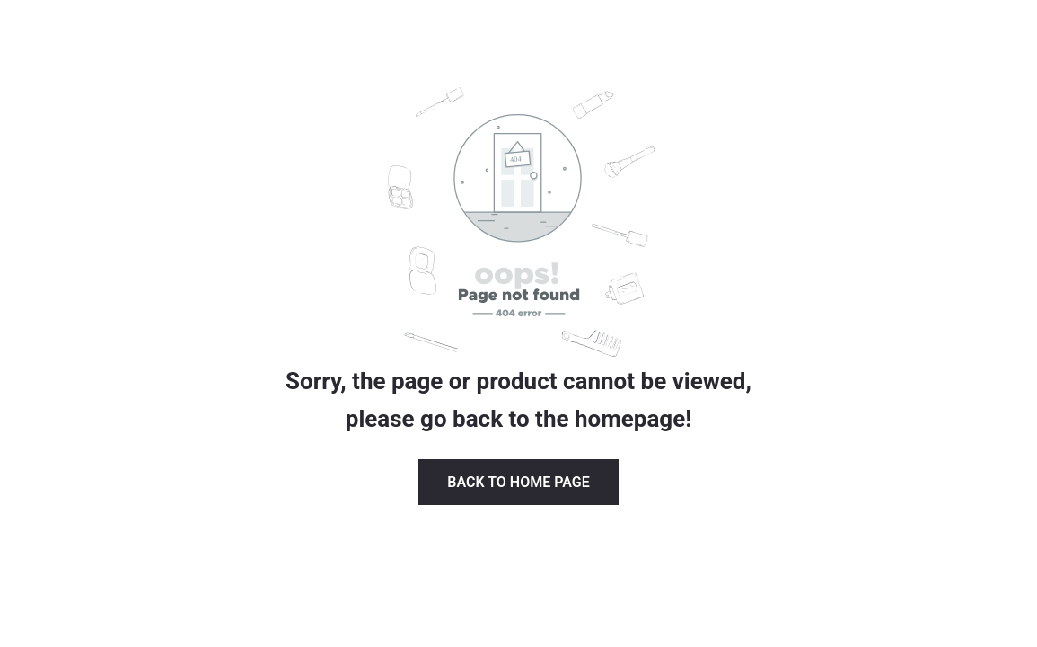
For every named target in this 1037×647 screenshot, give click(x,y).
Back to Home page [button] (518, 482)
